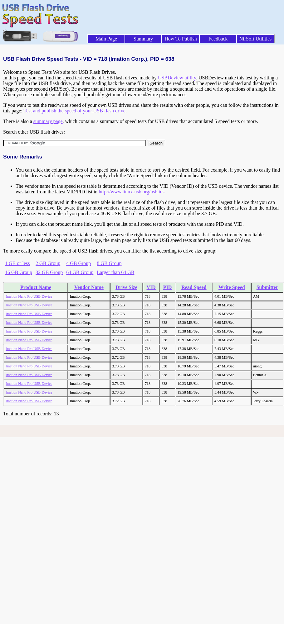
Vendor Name (89, 287)
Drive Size (126, 287)
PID (167, 287)
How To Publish (180, 38)
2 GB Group (48, 263)
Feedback (218, 38)
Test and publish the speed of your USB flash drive (74, 110)
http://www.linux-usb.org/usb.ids (131, 191)
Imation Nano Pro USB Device (29, 296)
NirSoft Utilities (255, 38)
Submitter (267, 287)
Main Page (106, 38)
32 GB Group (49, 272)
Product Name (35, 287)
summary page (48, 121)
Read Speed (193, 287)
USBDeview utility (177, 77)
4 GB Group (78, 263)
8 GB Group (109, 263)
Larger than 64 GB (115, 272)
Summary (143, 38)
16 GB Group (18, 272)
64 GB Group (79, 272)
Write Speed (231, 287)
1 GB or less (17, 263)
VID (151, 287)
